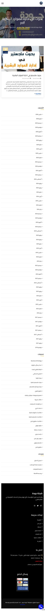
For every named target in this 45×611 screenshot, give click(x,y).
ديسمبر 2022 (38, 265)
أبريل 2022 (39, 300)
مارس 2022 (39, 304)
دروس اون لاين (38, 438)
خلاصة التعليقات (37, 469)
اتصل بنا (39, 541)
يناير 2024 (39, 209)
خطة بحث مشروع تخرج (36, 421)
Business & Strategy (36, 361)
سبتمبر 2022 (38, 278)
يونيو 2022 (39, 291)
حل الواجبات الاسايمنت (36, 404)
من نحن (39, 523)
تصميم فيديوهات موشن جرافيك (33, 395)
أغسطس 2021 (38, 334)
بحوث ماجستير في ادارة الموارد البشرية (26, 75)
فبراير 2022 (39, 308)
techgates (22, 604)
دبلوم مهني (38, 425)
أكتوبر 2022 (39, 274)
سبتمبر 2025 (38, 136)
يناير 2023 (39, 261)
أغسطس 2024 (38, 179)
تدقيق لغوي (38, 391)
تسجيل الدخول (38, 460)
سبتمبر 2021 (38, 330)
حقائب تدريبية (38, 399)
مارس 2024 (39, 200)
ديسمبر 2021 (38, 317)
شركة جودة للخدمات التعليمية (33, 27)
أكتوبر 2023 (39, 222)
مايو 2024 (39, 192)
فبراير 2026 (39, 118)
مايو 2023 (39, 244)
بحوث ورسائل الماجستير (36, 386)
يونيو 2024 (39, 188)
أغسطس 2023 (38, 231)
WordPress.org (38, 473)
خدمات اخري (38, 408)
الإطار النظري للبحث (37, 369)
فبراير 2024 (39, 205)
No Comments (25, 78)
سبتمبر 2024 (38, 175)
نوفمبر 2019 (38, 347)
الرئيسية (39, 520)
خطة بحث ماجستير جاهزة (35, 417)
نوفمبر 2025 (38, 127)
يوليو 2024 (39, 183)
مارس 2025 (39, 153)
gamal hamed (36, 78)
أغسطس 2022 (38, 282)
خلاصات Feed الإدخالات (36, 465)
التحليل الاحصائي (37, 374)
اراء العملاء (38, 534)
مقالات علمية (37, 537)
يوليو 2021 (39, 339)
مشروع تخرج (38, 447)
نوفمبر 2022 (38, 270)
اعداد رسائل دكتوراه (36, 365)
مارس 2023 (39, 252)
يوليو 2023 (39, 235)
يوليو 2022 (39, 287)
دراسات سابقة (38, 430)
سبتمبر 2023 (38, 226)
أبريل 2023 (39, 248)
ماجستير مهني (38, 443)
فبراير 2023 (39, 257)
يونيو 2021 (39, 343)
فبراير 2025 (39, 157)
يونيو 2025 (39, 140)
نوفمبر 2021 (38, 321)
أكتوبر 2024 (39, 170)
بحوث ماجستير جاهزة (36, 382)
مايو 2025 (39, 144)
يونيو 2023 (39, 239)
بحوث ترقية (39, 378)
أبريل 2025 (39, 149)
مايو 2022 (39, 295)
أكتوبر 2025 (39, 131)
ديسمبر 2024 (38, 162)
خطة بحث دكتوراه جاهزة (35, 412)
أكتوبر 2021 (39, 326)
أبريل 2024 (39, 196)
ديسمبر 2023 (38, 213)
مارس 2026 (39, 114)
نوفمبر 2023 (38, 218)
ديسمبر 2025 (38, 123)
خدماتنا (39, 527)
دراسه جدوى (38, 434)
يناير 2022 (39, 313)
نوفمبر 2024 (38, 166)
